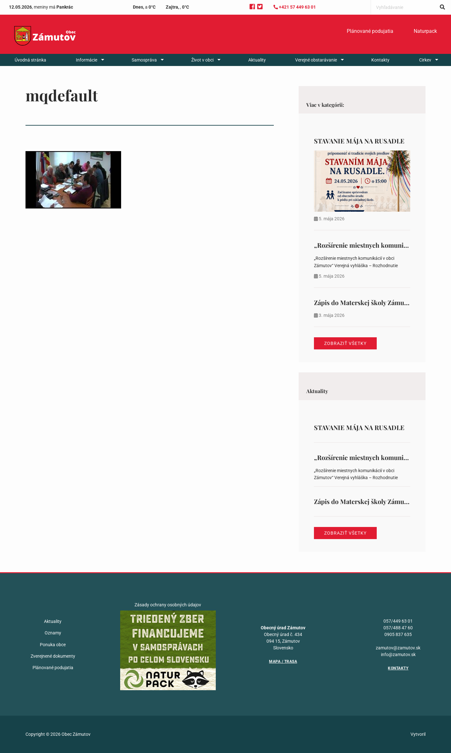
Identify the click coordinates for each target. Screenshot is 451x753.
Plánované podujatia (370, 31)
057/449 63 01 (398, 621)
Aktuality (257, 59)
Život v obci (202, 59)
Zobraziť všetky (345, 343)
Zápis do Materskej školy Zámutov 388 (369, 302)
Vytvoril (418, 734)
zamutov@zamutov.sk (398, 647)
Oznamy (53, 632)
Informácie (86, 59)
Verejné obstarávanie (316, 59)
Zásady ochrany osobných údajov (168, 604)
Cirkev (425, 59)
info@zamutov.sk (398, 654)
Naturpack (425, 31)
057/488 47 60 (398, 627)
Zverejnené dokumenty (53, 656)
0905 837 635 (398, 634)
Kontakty (380, 59)
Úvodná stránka (30, 59)
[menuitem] (370, 31)
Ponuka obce (53, 644)
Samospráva (144, 59)
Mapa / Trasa (283, 661)
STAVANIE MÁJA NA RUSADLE (359, 140)
